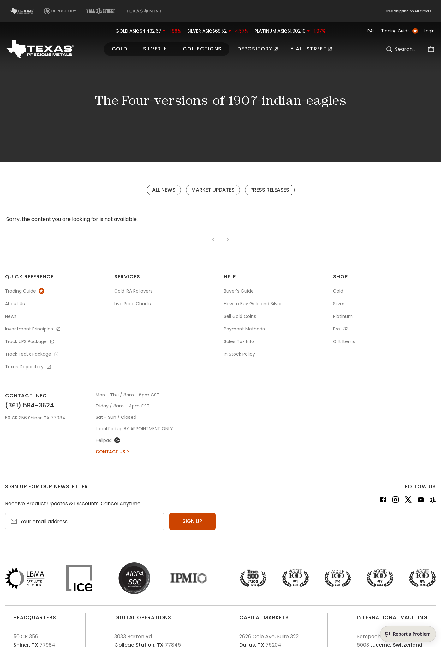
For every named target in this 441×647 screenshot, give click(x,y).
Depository (257, 48)
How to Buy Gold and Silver (253, 303)
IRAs (371, 30)
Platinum (343, 316)
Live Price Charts (132, 303)
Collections (202, 48)
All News (164, 189)
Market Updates (213, 189)
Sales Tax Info (239, 341)
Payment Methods (244, 329)
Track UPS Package (30, 341)
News (11, 316)
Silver (338, 303)
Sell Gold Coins (240, 316)
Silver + (155, 48)
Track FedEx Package (32, 354)
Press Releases (269, 189)
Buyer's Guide (239, 291)
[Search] (389, 49)
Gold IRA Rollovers (133, 291)
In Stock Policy (239, 354)
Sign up (192, 521)
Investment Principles (33, 329)
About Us (15, 303)
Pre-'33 (341, 329)
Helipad (108, 440)
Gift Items (344, 341)
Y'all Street (311, 48)
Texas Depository (28, 367)
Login (429, 30)
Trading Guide (399, 31)
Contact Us (113, 451)
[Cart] (431, 49)
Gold (119, 48)
